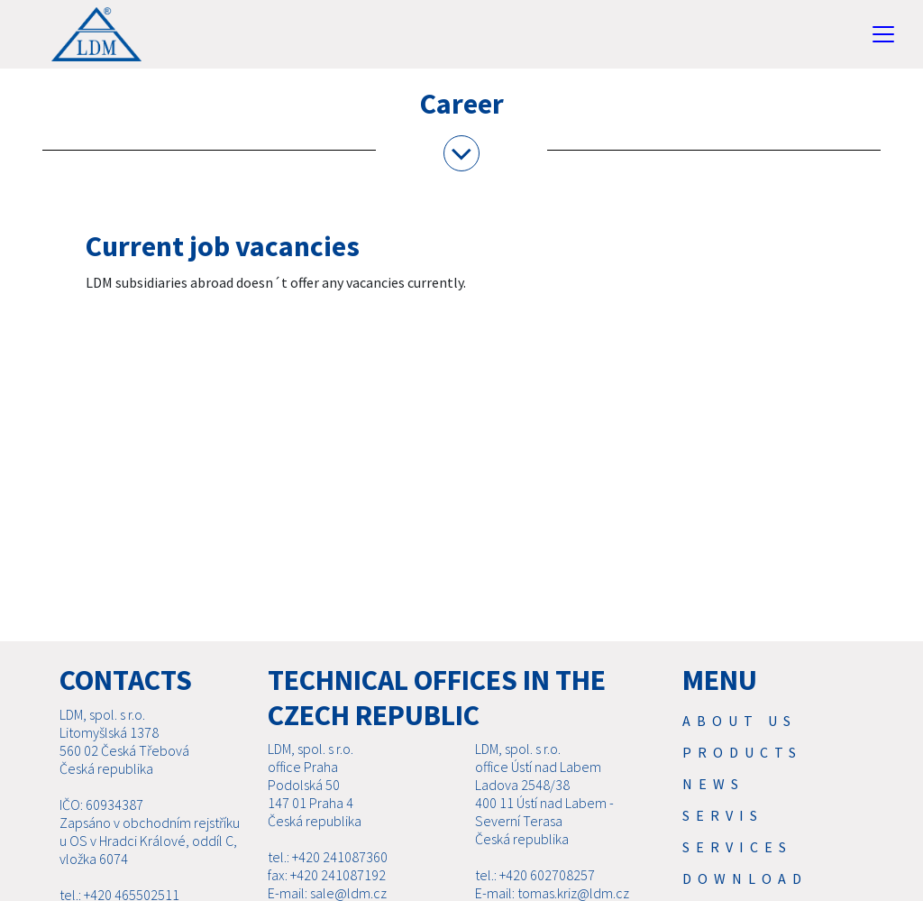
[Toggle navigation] (883, 34)
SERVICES (737, 847)
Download (745, 878)
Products (742, 752)
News (713, 784)
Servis (722, 815)
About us (739, 721)
